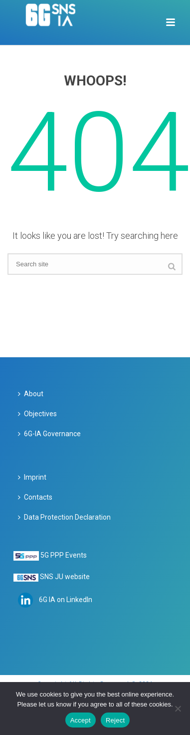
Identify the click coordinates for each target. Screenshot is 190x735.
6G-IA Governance (49, 434)
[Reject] (178, 709)
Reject (115, 720)
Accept (80, 720)
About (30, 394)
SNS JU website (65, 577)
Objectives (37, 414)
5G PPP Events (63, 555)
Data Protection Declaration (64, 517)
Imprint (32, 477)
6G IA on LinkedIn (65, 600)
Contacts (35, 497)
